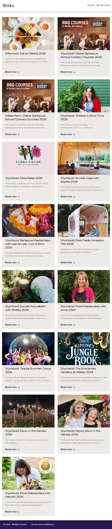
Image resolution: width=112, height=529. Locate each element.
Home (91, 5)
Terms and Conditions (42, 525)
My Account (103, 5)
